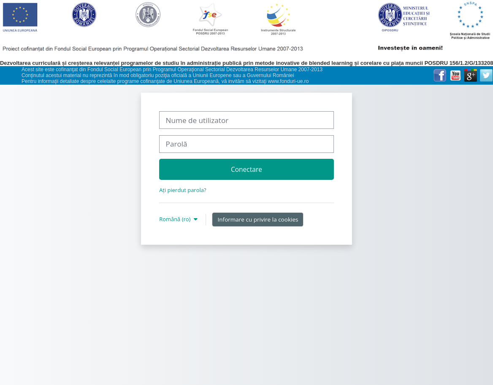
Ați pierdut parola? (182, 190)
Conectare (246, 169)
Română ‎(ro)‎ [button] (175, 219)
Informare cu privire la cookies (258, 219)
